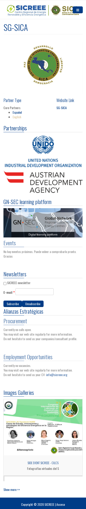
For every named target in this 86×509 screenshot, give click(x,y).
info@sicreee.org (56, 373)
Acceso (60, 504)
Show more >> (11, 489)
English (17, 116)
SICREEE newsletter (19, 282)
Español (17, 112)
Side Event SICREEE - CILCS (43, 462)
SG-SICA (61, 107)
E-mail (9, 292)
